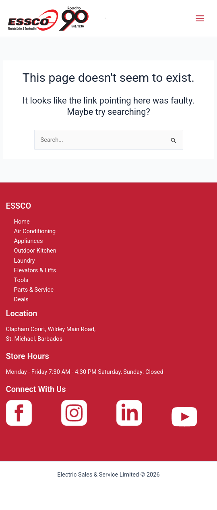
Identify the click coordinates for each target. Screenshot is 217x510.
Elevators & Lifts (35, 270)
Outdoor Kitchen (35, 250)
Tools (21, 280)
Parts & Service (34, 289)
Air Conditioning (35, 231)
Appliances (28, 241)
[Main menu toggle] (200, 18)
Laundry (24, 260)
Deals (21, 299)
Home (22, 221)
